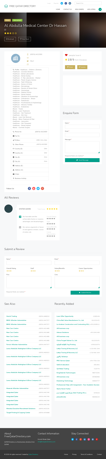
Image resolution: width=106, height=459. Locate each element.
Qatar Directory (33, 454)
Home (66, 454)
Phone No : (30, 132)
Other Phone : (30, 144)
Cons (56, 275)
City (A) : (30, 161)
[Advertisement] (82, 90)
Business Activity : (20, 178)
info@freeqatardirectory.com (46, 442)
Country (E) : (30, 149)
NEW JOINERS (79, 9)
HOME (58, 9)
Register (56, 3)
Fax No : (16, 136)
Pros (7, 275)
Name (67, 123)
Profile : (27, 99)
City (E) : (30, 157)
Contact (99, 454)
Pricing (74, 454)
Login (49, 3)
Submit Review (85, 293)
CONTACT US (67, 9)
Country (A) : (30, 153)
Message (68, 139)
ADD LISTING (91, 9)
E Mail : (16, 174)
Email (67, 131)
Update (82, 67)
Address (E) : (18, 166)
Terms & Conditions (87, 454)
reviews (83, 60)
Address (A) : (18, 170)
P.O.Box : (30, 140)
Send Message (82, 160)
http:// (32, 61)
